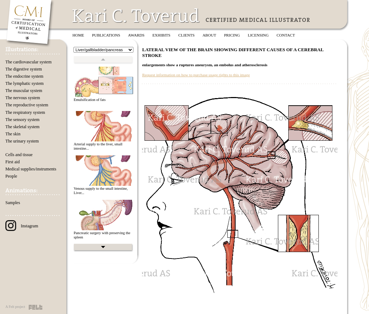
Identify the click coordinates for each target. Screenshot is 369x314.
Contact (285, 35)
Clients (186, 35)
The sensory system (22, 119)
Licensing (258, 35)
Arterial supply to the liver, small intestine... (98, 146)
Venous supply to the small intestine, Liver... (101, 191)
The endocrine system (24, 76)
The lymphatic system (24, 83)
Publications (106, 35)
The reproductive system (26, 104)
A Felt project (15, 307)
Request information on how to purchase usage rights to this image (196, 75)
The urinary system (22, 141)
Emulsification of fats (89, 100)
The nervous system (22, 97)
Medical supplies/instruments (30, 169)
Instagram (21, 226)
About (209, 35)
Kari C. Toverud (136, 15)
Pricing (232, 35)
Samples (12, 202)
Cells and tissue (19, 154)
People (11, 176)
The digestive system (23, 69)
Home (78, 35)
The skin (12, 133)
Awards (136, 35)
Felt (35, 307)
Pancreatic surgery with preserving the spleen (102, 235)
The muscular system (23, 90)
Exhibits (161, 35)
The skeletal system (22, 126)
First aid (12, 161)
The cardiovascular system (28, 61)
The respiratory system (25, 112)
